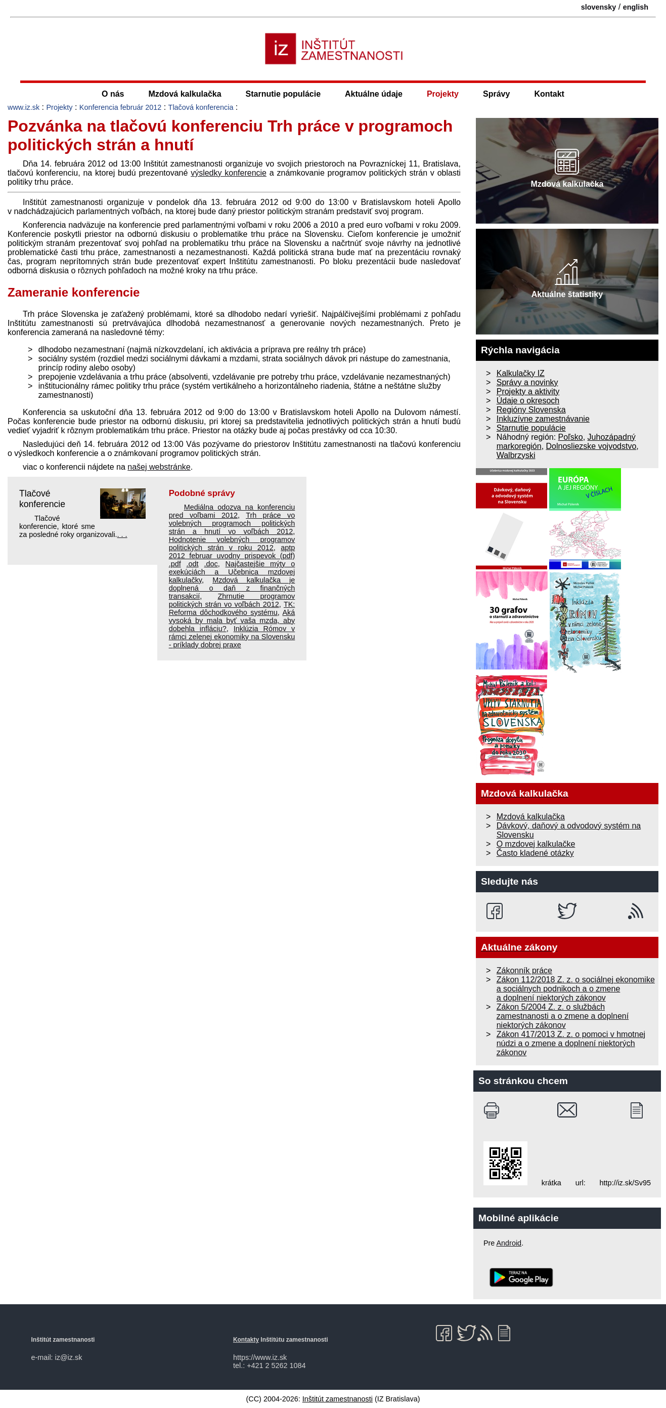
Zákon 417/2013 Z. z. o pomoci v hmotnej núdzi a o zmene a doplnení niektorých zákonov (571, 1043)
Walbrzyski (516, 455)
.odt (193, 564)
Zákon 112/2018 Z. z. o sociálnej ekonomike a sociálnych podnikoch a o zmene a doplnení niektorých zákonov (576, 988)
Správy (496, 94)
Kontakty (246, 1339)
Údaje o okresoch (528, 400)
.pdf (175, 564)
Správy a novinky (527, 382)
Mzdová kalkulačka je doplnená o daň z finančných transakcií (232, 588)
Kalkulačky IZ (521, 373)
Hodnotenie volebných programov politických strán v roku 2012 (232, 543)
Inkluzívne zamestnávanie (543, 419)
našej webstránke (159, 467)
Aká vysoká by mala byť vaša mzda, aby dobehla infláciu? (232, 620)
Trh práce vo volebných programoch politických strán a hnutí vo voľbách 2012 (232, 523)
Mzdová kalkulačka (185, 94)
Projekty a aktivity (528, 391)
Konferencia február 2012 (120, 107)
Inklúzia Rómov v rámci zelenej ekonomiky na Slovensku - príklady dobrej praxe (232, 637)
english (635, 7)
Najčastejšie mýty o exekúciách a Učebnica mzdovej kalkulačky (232, 572)
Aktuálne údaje (374, 94)
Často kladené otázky (535, 853)
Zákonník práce (524, 970)
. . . (122, 534)
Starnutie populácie (283, 94)
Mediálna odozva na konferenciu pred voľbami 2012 (232, 511)
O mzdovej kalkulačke (536, 844)
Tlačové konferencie (42, 498)
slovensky (598, 7)
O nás (113, 94)
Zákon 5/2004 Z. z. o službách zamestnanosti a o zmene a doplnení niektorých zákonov (563, 1016)
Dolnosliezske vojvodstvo (591, 446)
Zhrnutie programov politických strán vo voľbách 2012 (232, 600)
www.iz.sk (23, 107)
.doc (210, 564)
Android (509, 1243)
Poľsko (570, 437)
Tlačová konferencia (201, 107)
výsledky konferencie (229, 173)
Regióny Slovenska (531, 409)
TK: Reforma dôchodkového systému (232, 608)
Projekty (443, 94)
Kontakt (549, 94)
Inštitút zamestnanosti (337, 1399)
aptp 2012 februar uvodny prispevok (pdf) (232, 552)
